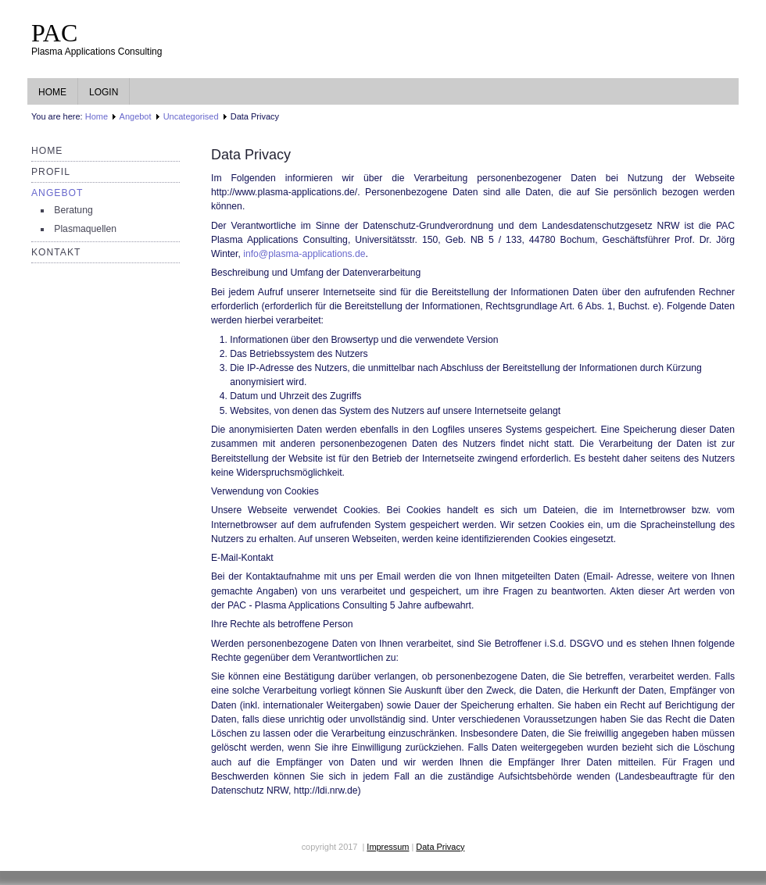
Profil (50, 171)
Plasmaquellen (85, 228)
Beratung (73, 210)
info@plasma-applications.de (304, 253)
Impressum (388, 846)
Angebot (136, 116)
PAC (54, 33)
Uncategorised (191, 116)
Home (52, 92)
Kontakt (56, 252)
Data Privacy (440, 846)
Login (103, 92)
